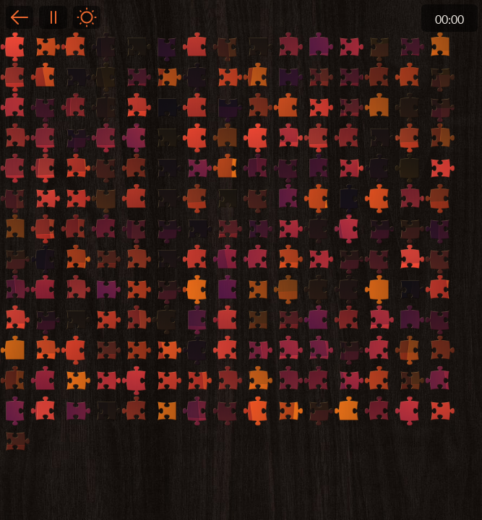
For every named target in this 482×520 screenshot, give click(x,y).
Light (86, 17)
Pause (52, 17)
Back (19, 17)
